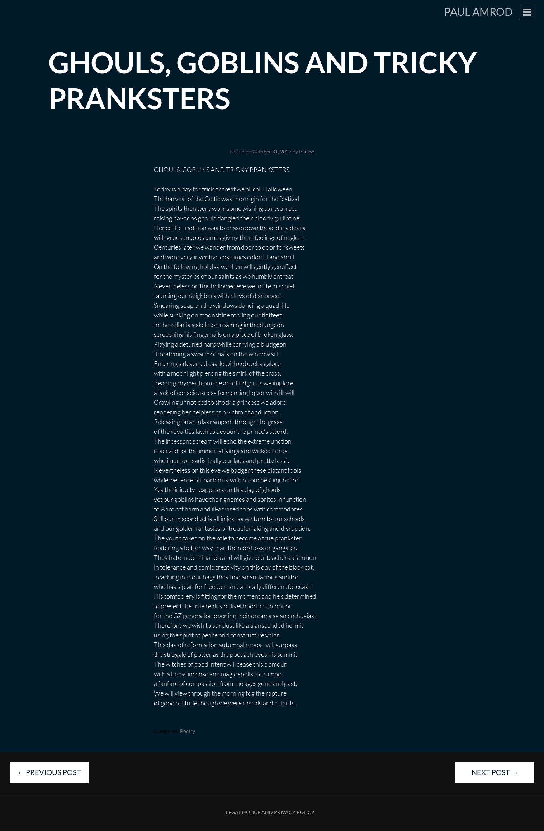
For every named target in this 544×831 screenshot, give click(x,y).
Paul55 (307, 151)
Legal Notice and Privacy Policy (270, 812)
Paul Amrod (478, 11)
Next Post (495, 772)
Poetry (187, 731)
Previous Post (49, 772)
